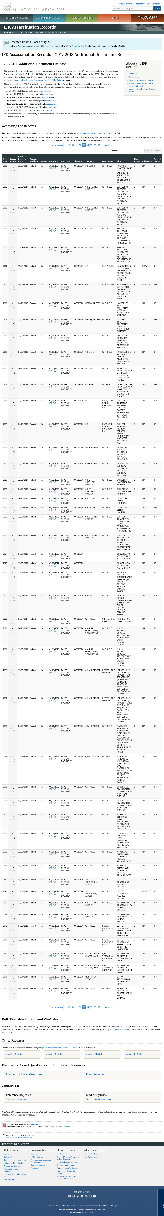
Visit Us (115, 18)
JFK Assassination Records (39, 32)
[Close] (161, 1192)
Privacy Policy (72, 1206)
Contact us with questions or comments (17, 1138)
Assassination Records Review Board (142, 90)
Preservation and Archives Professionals (41, 1161)
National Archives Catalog (14, 1163)
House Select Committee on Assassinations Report (141, 84)
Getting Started (63, 1154)
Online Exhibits (9, 1179)
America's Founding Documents (147, 18)
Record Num (12, 160)
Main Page (133, 73)
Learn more (141, 1211)
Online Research (12, 1150)
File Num (78, 161)
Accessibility (61, 1206)
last (112, 145)
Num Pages (137, 160)
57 (99, 145)
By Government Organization (15, 1160)
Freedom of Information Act (89, 1206)
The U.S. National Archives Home (34, 7)
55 (91, 145)
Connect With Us (82, 1192)
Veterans (34, 1168)
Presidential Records (12, 1166)
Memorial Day (78, 46)
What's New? (90, 1150)
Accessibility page (63, 1126)
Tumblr (82, 1196)
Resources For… (39, 1150)
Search (157, 8)
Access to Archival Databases (11, 1170)
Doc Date (53, 161)
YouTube (86, 1196)
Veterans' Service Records (49, 18)
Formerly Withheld (34, 160)
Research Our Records (16, 18)
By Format (8, 1157)
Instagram (77, 1196)
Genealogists (36, 1154)
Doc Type (65, 161)
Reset (158, 151)
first (52, 145)
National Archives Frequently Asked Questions (68, 1158)
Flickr (94, 1196)
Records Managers (38, 1165)
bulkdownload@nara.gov (120, 1029)
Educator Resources (82, 18)
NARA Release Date (22, 159)
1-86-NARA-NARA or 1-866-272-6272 (82, 1212)
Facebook (69, 1196)
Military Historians (37, 1157)
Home (6, 32)
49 (69, 145)
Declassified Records (65, 1165)
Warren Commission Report (141, 80)
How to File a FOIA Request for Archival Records (67, 1177)
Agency (43, 161)
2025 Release (14, 1053)
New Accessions (90, 1157)
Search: (114, 150)
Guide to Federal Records (67, 1162)
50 (73, 145)
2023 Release (54, 1053)
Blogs (90, 1196)
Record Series (157, 160)
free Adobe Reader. (31, 1124)
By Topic (7, 1154)
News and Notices (91, 1154)
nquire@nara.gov (19, 1099)
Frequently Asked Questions (24, 1074)
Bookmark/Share (143, 3)
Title (119, 161)
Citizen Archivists (126, 3)
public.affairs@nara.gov (102, 1099)
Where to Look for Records (67, 1168)
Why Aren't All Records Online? (66, 1172)
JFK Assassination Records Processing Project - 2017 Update (36, 80)
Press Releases (95, 1074)
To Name (89, 161)
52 (80, 145)
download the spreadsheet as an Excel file (92, 133)
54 (88, 145)
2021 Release (134, 1053)
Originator (147, 161)
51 (76, 145)
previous (59, 145)
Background (134, 77)
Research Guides (66, 1150)
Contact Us (156, 3)
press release (44, 91)
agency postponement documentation (58, 1047)
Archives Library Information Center (15, 1175)
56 (95, 145)
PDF (52, 168)
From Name (107, 161)
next (107, 145)
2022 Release (94, 1053)
